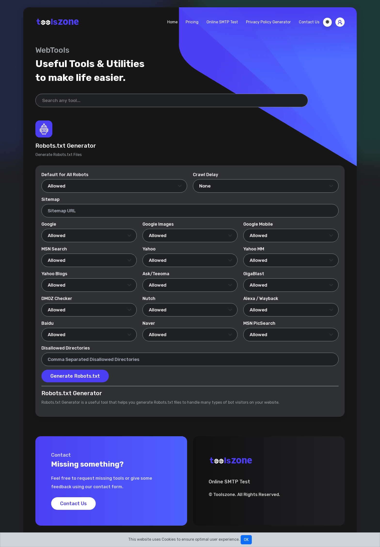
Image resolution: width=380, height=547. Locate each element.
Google (48, 224)
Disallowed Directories (65, 348)
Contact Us (309, 22)
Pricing (192, 22)
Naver (148, 323)
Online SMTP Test (222, 22)
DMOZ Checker (56, 298)
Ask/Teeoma (155, 273)
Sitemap (50, 199)
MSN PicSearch (259, 323)
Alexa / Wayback (260, 298)
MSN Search (54, 249)
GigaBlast (253, 273)
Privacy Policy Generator (268, 22)
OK (246, 539)
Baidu (47, 323)
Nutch (148, 298)
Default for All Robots (64, 174)
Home (172, 22)
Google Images (158, 224)
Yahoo (149, 249)
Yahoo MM (253, 249)
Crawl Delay (205, 174)
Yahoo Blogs (54, 273)
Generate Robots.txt (75, 376)
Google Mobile (258, 224)
